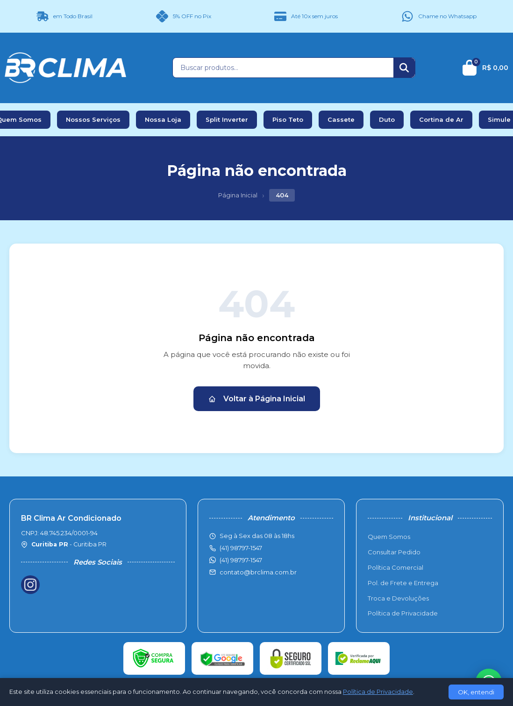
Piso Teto (287, 119)
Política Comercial (395, 567)
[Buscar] (404, 67)
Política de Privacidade (403, 613)
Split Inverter (227, 119)
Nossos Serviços (93, 119)
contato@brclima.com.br (258, 572)
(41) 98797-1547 (241, 560)
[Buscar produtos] (283, 68)
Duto (387, 119)
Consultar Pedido (394, 552)
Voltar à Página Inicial (256, 398)
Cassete (341, 119)
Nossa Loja (163, 119)
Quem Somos (389, 536)
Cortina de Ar (441, 119)
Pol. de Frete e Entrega (403, 583)
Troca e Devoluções (398, 598)
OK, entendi (476, 692)
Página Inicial (237, 195)
